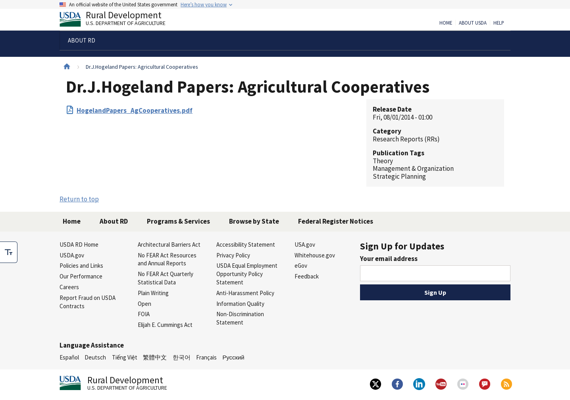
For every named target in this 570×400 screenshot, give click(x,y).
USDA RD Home (79, 244)
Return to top (79, 199)
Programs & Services (178, 221)
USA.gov (305, 244)
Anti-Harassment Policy (245, 293)
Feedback (307, 276)
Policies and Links (81, 265)
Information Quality (240, 303)
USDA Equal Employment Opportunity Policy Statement (246, 274)
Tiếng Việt (124, 357)
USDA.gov (72, 255)
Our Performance (81, 276)
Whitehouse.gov (315, 255)
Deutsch (95, 357)
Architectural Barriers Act (169, 244)
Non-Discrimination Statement (240, 318)
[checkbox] (8, 252)
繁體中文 (155, 357)
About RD (114, 221)
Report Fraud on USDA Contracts (88, 302)
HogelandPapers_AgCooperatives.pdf (135, 110)
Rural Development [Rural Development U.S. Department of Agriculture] (119, 20)
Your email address (389, 258)
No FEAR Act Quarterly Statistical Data (165, 278)
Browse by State (254, 221)
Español (69, 357)
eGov (301, 265)
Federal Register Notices (335, 221)
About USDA (473, 23)
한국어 (182, 357)
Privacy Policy (233, 255)
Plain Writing (153, 293)
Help (498, 23)
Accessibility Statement (245, 244)
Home (445, 23)
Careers (69, 287)
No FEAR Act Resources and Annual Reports (167, 259)
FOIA (144, 314)
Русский (233, 357)
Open (144, 303)
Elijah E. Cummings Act (165, 325)
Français (206, 357)
